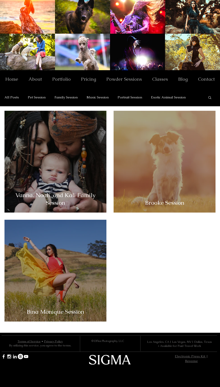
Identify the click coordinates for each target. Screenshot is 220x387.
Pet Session (37, 97)
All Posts (11, 97)
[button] (210, 98)
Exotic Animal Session (168, 97)
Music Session (98, 97)
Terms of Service (29, 341)
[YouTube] (26, 356)
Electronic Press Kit (190, 356)
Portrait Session (130, 97)
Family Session (66, 97)
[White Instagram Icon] (9, 356)
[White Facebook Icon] (3, 356)
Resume (191, 361)
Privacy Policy (53, 341)
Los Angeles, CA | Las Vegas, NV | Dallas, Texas (179, 342)
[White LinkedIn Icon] (15, 356)
